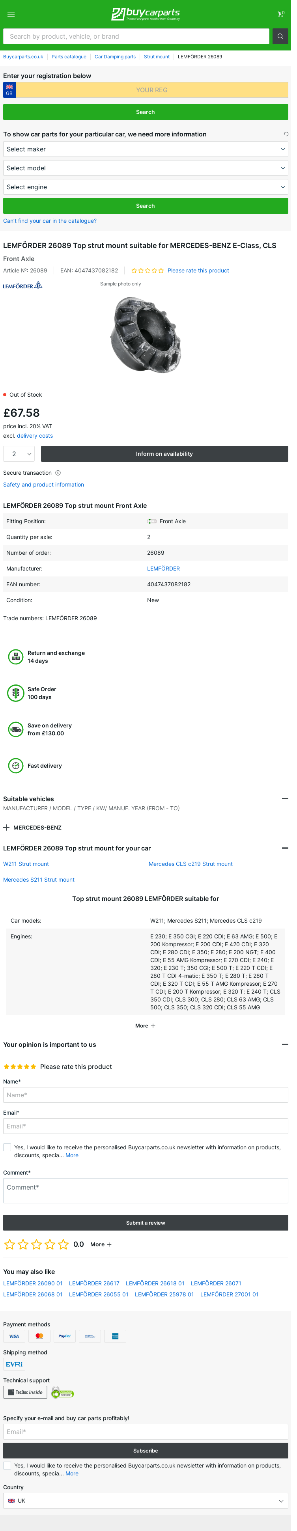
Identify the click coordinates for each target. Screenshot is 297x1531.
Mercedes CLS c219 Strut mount (191, 863)
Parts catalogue (69, 57)
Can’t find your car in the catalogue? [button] (50, 220)
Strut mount (157, 57)
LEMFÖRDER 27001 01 (229, 1294)
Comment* (17, 1172)
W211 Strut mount (26, 863)
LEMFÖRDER (163, 568)
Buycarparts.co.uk (23, 57)
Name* (12, 1081)
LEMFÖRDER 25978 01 (164, 1294)
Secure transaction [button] (32, 472)
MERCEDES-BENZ (37, 827)
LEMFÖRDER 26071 (216, 1283)
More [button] (71, 1155)
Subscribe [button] (145, 1450)
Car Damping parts (115, 57)
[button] (280, 36)
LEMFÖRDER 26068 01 (33, 1294)
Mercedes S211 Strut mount (39, 879)
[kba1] (152, 90)
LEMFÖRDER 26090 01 (33, 1283)
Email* (11, 1112)
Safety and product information (43, 484)
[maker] (145, 149)
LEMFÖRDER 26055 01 (99, 1294)
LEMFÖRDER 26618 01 (155, 1283)
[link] (280, 14)
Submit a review (145, 1223)
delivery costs (35, 435)
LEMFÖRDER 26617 (94, 1283)
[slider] (20, 1066)
